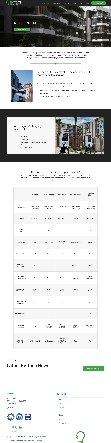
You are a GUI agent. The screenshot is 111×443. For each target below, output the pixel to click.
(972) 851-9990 (13, 408)
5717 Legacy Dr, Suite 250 (16, 401)
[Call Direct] (98, 3)
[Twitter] (13, 427)
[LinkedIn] (20, 427)
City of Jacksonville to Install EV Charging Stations (27, 436)
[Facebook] (9, 427)
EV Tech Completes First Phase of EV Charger (25, 441)
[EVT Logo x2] (14, 1)
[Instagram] (16, 427)
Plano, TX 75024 (13, 403)
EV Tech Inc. (11, 398)
